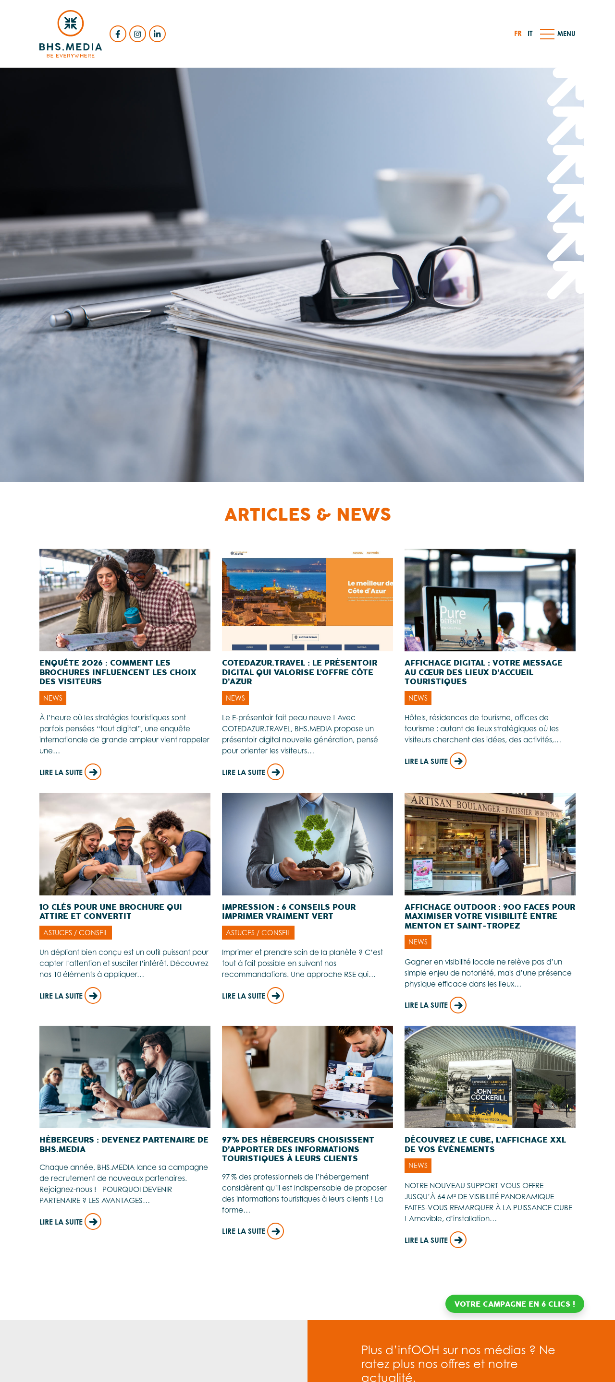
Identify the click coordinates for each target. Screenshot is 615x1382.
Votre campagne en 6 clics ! (515, 1304)
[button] (547, 33)
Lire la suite (70, 772)
